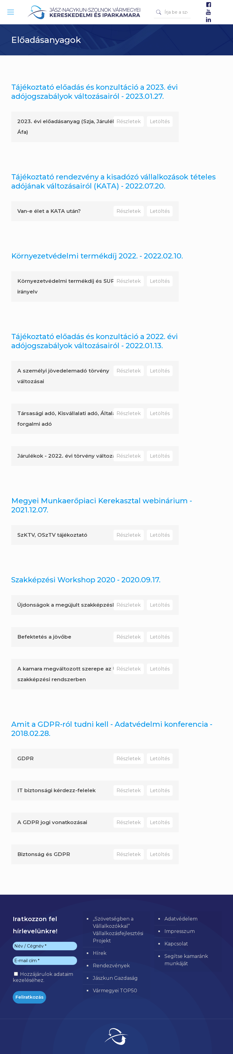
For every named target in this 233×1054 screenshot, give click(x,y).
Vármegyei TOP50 (115, 990)
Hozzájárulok (43, 977)
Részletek (128, 121)
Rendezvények (111, 966)
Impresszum (179, 931)
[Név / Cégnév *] (45, 946)
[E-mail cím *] (45, 960)
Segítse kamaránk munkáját (186, 959)
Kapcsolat (176, 944)
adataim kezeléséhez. (43, 977)
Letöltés (160, 121)
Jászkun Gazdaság (115, 978)
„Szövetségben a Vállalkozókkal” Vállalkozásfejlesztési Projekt (118, 930)
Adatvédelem (181, 919)
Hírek (99, 953)
